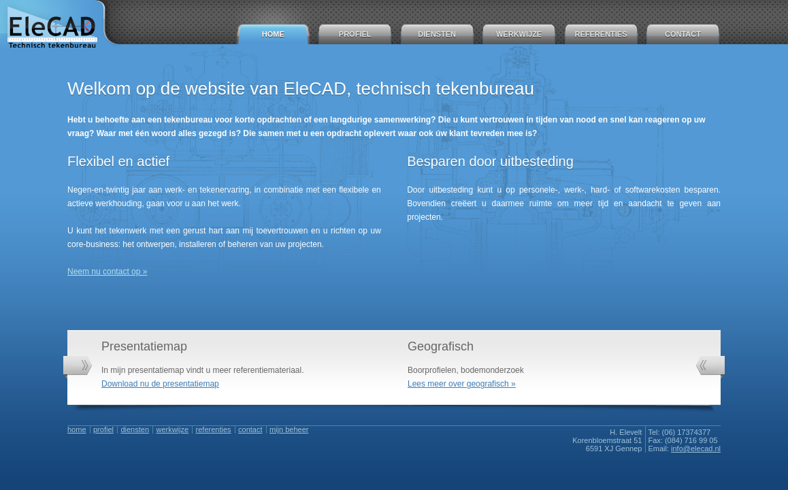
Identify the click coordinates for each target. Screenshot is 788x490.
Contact (683, 34)
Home (273, 34)
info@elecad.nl (696, 448)
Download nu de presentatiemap (160, 384)
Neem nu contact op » (107, 271)
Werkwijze (519, 34)
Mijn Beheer (288, 429)
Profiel (355, 34)
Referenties (601, 34)
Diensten (437, 34)
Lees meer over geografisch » (462, 384)
